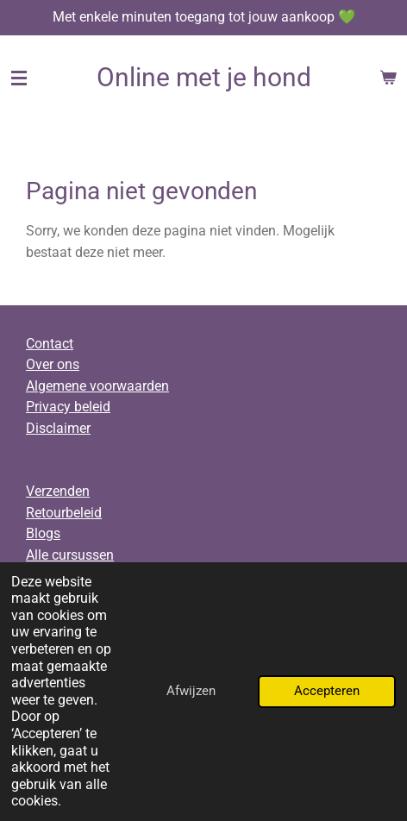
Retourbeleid (64, 513)
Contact (49, 343)
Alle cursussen (70, 555)
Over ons (52, 364)
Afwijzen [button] (191, 691)
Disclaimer (58, 428)
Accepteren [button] (327, 691)
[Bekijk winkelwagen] (388, 77)
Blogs (43, 533)
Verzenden (58, 491)
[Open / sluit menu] (19, 77)
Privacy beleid (68, 406)
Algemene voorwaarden (97, 386)
